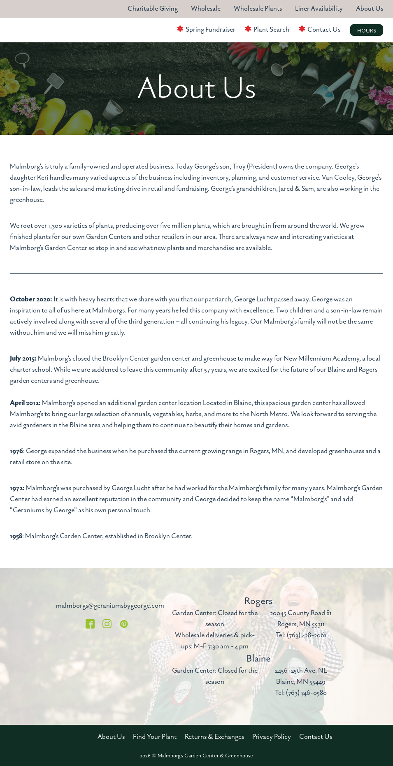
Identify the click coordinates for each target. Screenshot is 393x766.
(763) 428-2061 (306, 635)
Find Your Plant (155, 736)
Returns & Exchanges (214, 736)
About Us (369, 8)
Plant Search (271, 29)
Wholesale (206, 8)
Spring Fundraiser (210, 29)
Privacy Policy (271, 736)
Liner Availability (319, 8)
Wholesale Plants (258, 8)
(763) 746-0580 (306, 692)
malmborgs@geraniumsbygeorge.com (110, 605)
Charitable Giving (153, 8)
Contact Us (323, 29)
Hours (366, 31)
